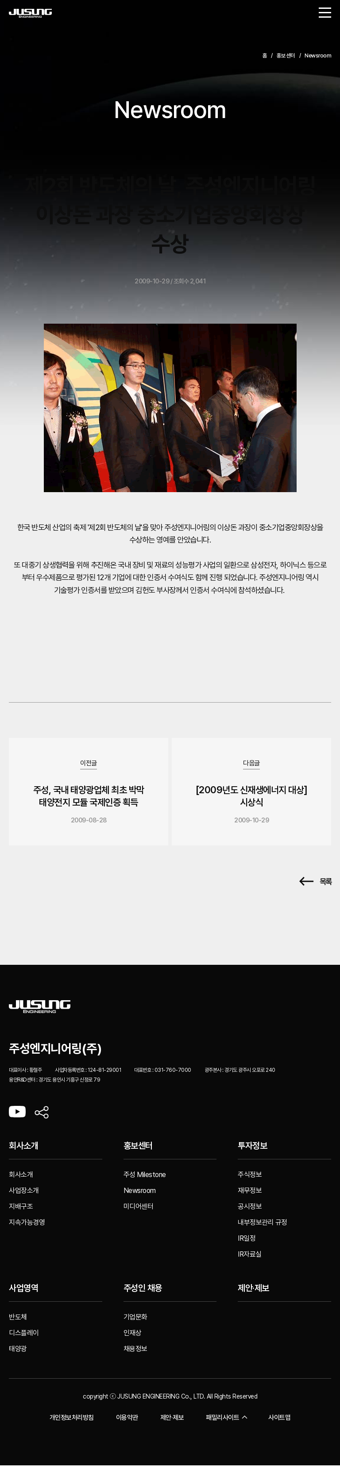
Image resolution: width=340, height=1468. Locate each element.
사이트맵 (279, 1420)
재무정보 (250, 1193)
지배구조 (21, 1209)
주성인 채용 (143, 1291)
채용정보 (135, 1351)
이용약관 (127, 1420)
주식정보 (250, 1177)
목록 (315, 884)
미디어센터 (139, 1209)
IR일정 (246, 1241)
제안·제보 (253, 1291)
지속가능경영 (27, 1225)
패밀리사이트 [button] (226, 1420)
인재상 (133, 1335)
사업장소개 (24, 1193)
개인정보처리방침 (72, 1420)
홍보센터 (138, 1149)
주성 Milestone (145, 1177)
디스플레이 (24, 1335)
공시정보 (250, 1209)
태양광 (18, 1351)
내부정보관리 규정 (262, 1225)
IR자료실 (250, 1257)
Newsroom (140, 1193)
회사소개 (23, 1149)
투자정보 (252, 1149)
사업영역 (23, 1291)
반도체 (18, 1319)
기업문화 (135, 1319)
